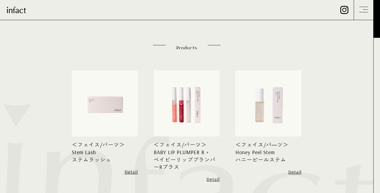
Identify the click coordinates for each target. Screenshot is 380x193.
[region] (190, 96)
